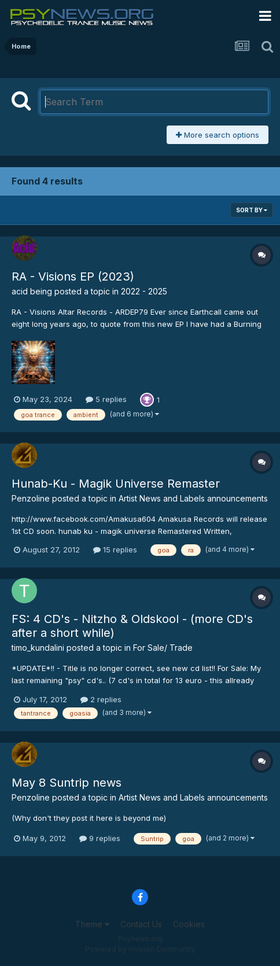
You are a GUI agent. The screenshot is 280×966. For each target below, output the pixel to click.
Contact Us (141, 924)
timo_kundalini (38, 647)
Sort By (251, 210)
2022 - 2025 (144, 291)
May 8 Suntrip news (66, 783)
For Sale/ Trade (163, 647)
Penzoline (31, 498)
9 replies (99, 838)
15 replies (115, 549)
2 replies (100, 699)
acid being (32, 291)
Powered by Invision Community (140, 949)
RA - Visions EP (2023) (73, 276)
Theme (92, 924)
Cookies (189, 924)
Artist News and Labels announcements (193, 498)
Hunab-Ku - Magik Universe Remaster (116, 484)
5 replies (106, 399)
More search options (217, 134)
